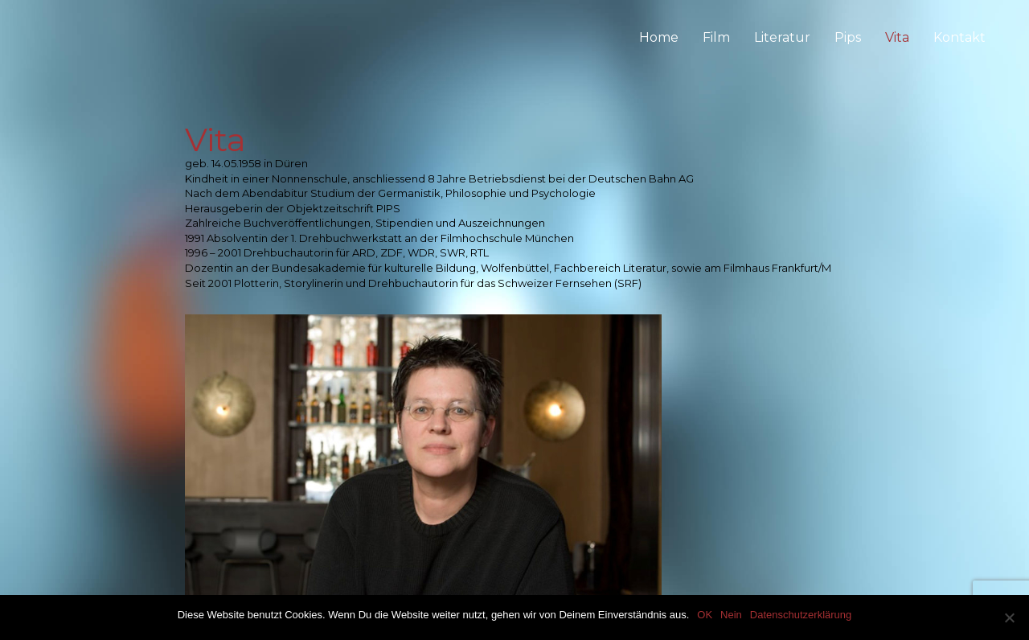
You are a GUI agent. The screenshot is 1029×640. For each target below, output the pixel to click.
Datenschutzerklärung (800, 615)
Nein (731, 615)
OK (704, 615)
